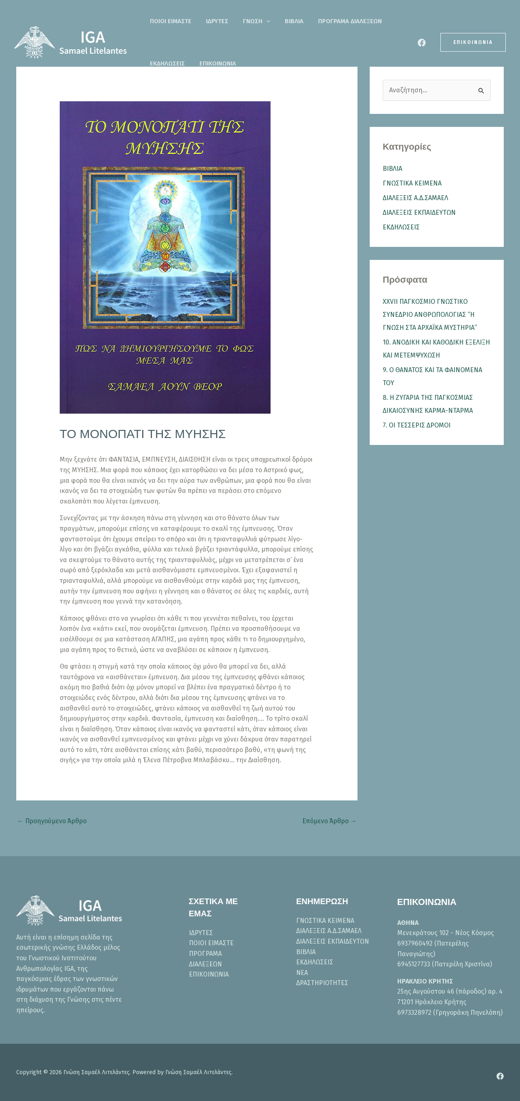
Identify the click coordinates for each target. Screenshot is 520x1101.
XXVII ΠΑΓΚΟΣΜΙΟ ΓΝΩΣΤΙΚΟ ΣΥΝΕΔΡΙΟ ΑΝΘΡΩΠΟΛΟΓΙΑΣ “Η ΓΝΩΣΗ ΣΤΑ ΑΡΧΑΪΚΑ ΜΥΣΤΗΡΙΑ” (430, 314)
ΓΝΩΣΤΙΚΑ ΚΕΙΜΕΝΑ (412, 183)
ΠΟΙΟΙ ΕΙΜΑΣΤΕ (168, 21)
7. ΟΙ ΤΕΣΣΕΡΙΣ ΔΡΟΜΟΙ (417, 425)
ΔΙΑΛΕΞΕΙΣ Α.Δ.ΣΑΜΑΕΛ (415, 198)
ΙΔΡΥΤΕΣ (210, 21)
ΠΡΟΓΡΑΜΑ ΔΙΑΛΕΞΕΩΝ (328, 21)
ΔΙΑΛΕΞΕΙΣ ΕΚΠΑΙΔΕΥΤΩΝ (419, 212)
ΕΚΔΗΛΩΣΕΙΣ (387, 21)
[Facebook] (422, 43)
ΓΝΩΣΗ (244, 21)
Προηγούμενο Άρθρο (52, 821)
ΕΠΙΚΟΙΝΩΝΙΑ (165, 63)
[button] (254, 21)
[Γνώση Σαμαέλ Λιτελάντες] (71, 42)
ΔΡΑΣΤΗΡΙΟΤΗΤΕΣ (322, 983)
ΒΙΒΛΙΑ (277, 21)
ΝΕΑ (302, 973)
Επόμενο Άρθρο (329, 821)
